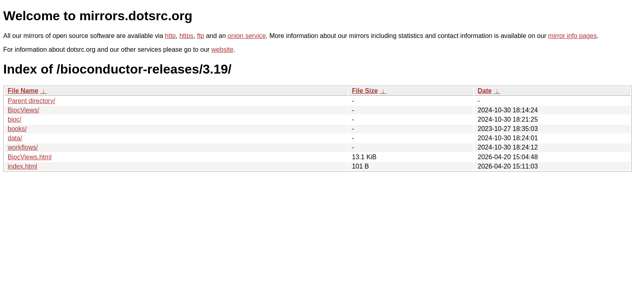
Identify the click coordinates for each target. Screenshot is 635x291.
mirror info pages (572, 35)
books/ (17, 128)
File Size (365, 90)
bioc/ (14, 119)
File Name (23, 90)
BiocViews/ (23, 110)
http (170, 35)
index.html (22, 166)
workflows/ (23, 147)
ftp (200, 35)
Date (484, 90)
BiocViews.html (29, 157)
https (186, 35)
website (222, 49)
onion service (247, 35)
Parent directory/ (31, 100)
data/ (15, 138)
